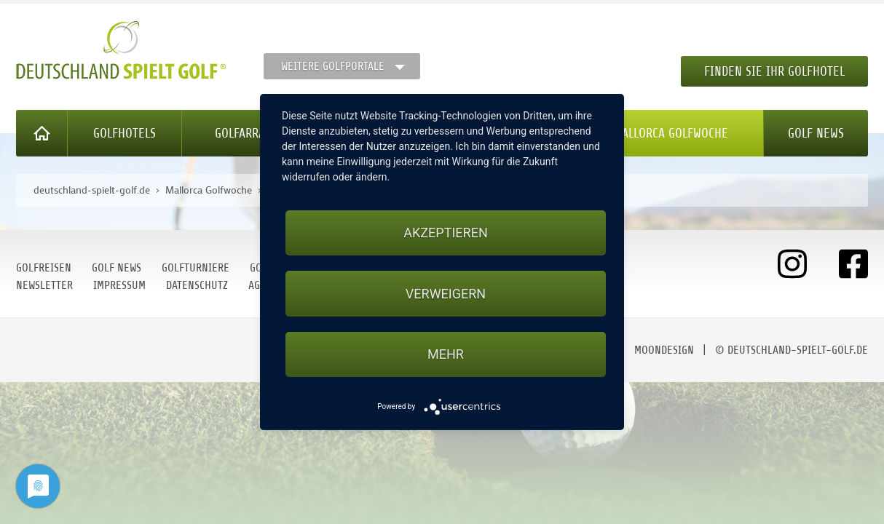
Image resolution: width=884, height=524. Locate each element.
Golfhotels (124, 133)
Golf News (816, 133)
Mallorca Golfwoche (671, 133)
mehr (445, 354)
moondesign (664, 350)
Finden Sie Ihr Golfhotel (774, 71)
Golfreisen (43, 267)
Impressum (119, 285)
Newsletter (44, 285)
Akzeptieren (445, 232)
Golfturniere (195, 267)
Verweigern (446, 293)
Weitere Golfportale (332, 66)
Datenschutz (197, 285)
